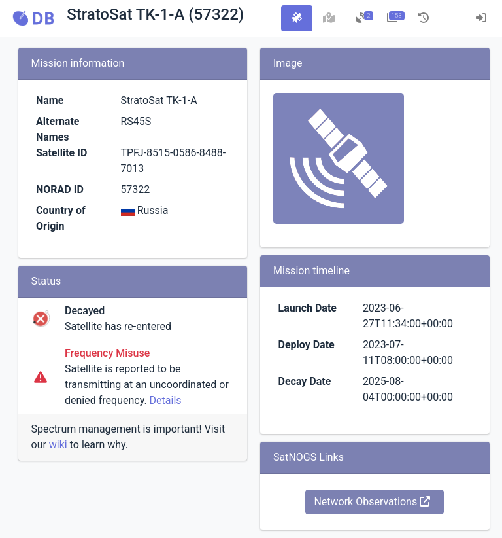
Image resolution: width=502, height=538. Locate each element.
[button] (33, 18)
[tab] (296, 18)
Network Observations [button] (372, 501)
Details (166, 400)
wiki (58, 445)
